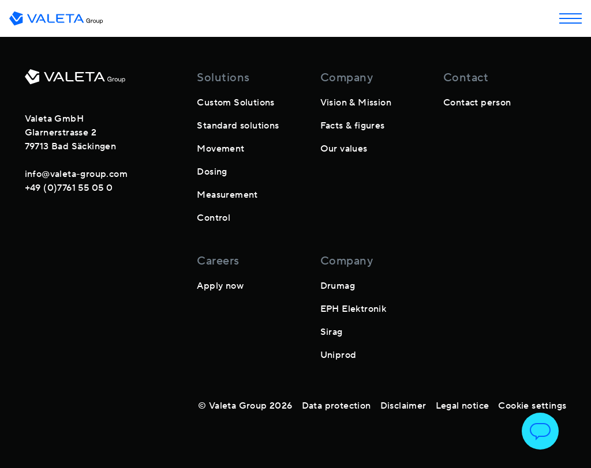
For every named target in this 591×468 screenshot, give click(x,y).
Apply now (220, 286)
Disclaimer (403, 406)
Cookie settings (532, 406)
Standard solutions (238, 125)
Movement (220, 148)
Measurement (227, 195)
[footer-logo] (75, 81)
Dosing (212, 172)
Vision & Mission (355, 102)
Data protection (336, 406)
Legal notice (462, 406)
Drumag (337, 286)
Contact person (477, 102)
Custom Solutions (235, 102)
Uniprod (338, 355)
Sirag (331, 332)
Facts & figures (352, 125)
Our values (344, 148)
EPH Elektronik (353, 309)
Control (213, 218)
